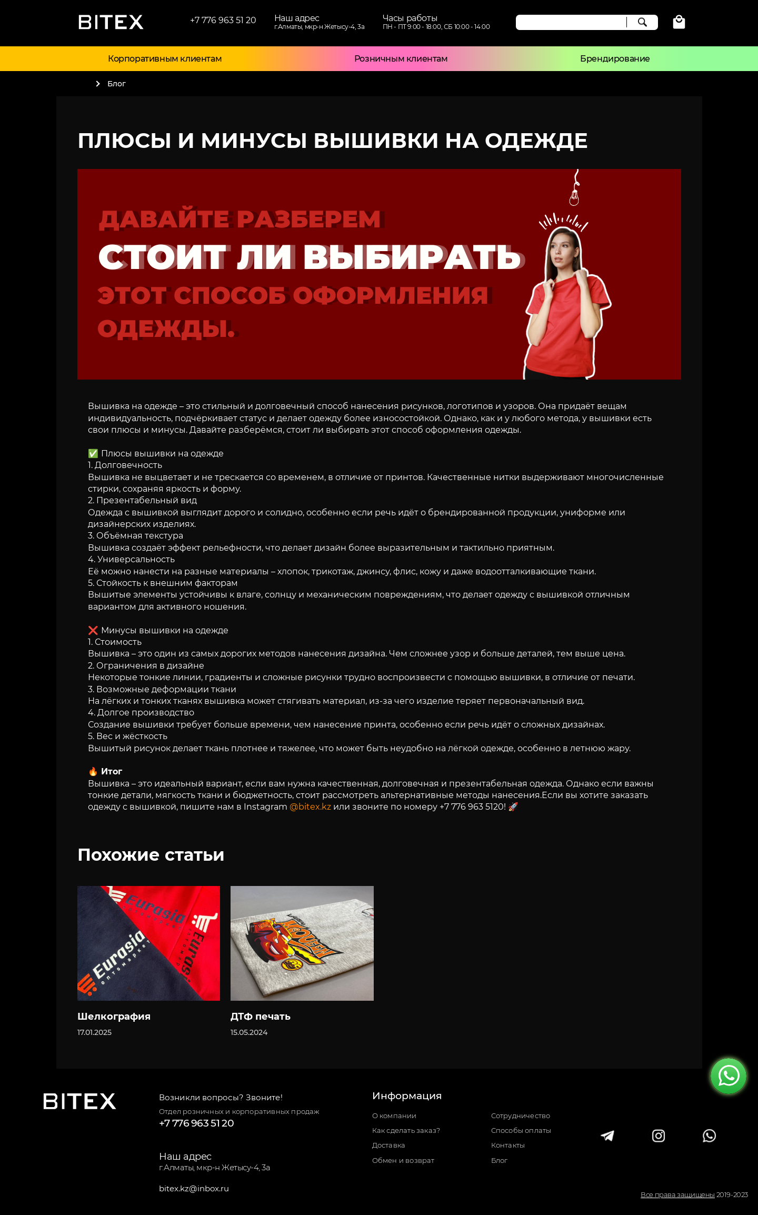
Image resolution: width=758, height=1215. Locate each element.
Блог (499, 1160)
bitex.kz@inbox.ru (194, 1188)
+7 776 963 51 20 (223, 20)
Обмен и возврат (403, 1160)
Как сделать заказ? (406, 1130)
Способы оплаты (521, 1130)
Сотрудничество (521, 1116)
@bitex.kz (310, 807)
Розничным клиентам (401, 59)
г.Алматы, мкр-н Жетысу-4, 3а (214, 1167)
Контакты (508, 1145)
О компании (394, 1116)
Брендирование (615, 59)
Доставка (389, 1145)
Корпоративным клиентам (165, 59)
